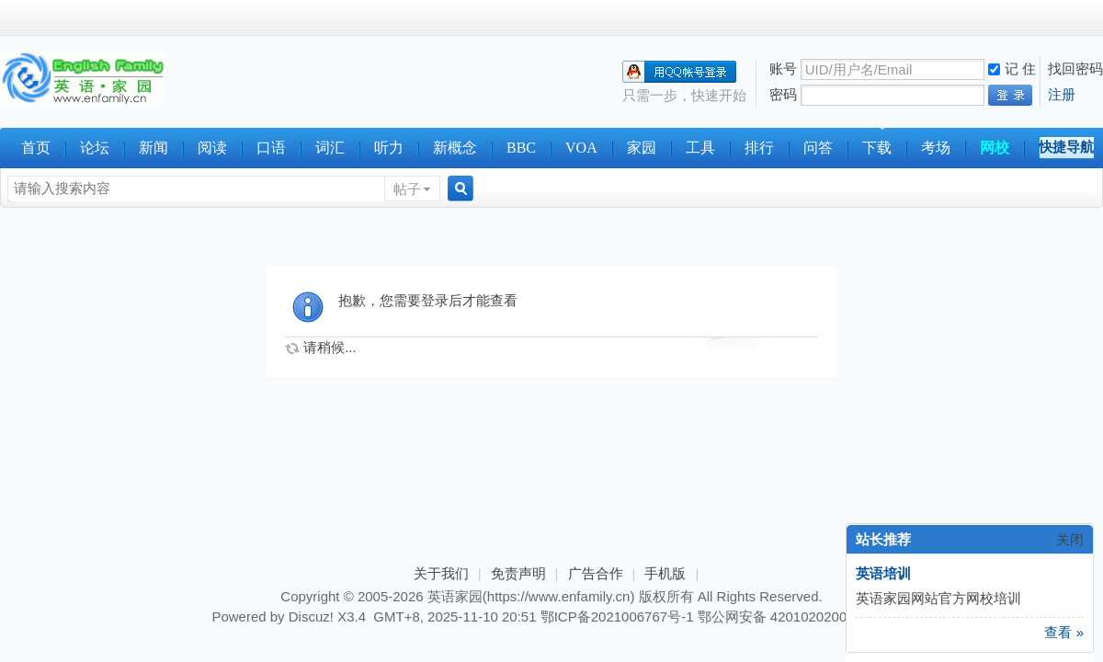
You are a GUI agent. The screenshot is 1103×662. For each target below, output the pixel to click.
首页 (36, 147)
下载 (877, 147)
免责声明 (518, 573)
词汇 (330, 147)
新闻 (153, 147)
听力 (389, 147)
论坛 (94, 147)
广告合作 (595, 573)
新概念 (455, 147)
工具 (700, 147)
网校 (994, 147)
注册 (1061, 94)
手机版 (665, 573)
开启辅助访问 (1098, 17)
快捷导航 (1066, 146)
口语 (271, 147)
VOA (581, 147)
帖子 (407, 189)
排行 (759, 147)
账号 (783, 68)
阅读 (212, 147)
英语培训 (883, 573)
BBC (521, 147)
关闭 (1070, 539)
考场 (935, 147)
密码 (783, 94)
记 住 (1012, 68)
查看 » (1064, 632)
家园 (641, 147)
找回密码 (1075, 68)
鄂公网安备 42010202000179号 (795, 616)
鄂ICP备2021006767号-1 (617, 616)
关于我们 (441, 573)
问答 (818, 147)
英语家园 (455, 596)
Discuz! (311, 616)
